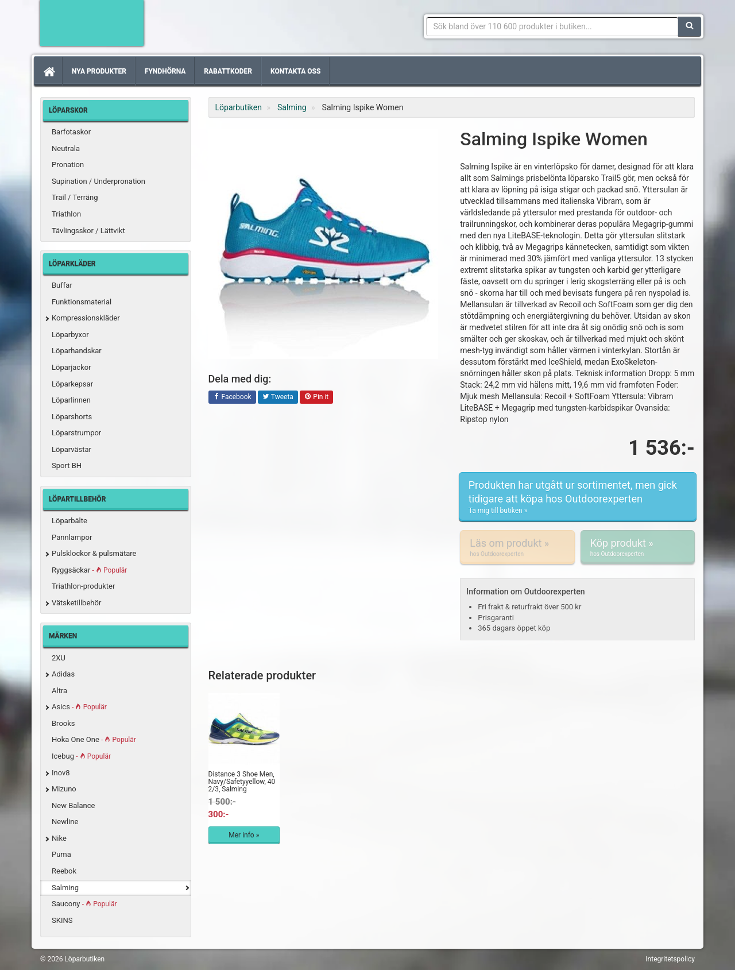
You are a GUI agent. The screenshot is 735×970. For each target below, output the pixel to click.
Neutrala (66, 148)
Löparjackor (71, 367)
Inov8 (61, 772)
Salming (65, 887)
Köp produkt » (637, 547)
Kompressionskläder (86, 318)
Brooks (63, 723)
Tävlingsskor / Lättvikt (88, 230)
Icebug (81, 756)
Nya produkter (99, 71)
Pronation (68, 164)
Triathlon (66, 214)
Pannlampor (72, 537)
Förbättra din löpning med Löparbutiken (92, 23)
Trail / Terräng (75, 197)
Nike (59, 838)
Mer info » (244, 835)
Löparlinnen (71, 400)
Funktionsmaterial (81, 301)
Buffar (62, 285)
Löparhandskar (77, 350)
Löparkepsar (72, 384)
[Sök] (689, 26)
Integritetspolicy (670, 959)
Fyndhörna (165, 71)
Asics (79, 706)
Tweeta (277, 397)
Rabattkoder (228, 71)
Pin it (316, 397)
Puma (61, 854)
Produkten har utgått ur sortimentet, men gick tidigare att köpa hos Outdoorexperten (578, 497)
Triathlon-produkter (83, 586)
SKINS (62, 920)
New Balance (73, 805)
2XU (58, 658)
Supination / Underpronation (98, 181)
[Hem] (48, 71)
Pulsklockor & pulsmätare (94, 553)
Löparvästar (71, 449)
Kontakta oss (295, 71)
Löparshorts (72, 416)
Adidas (63, 674)
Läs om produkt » (517, 547)
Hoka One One (94, 739)
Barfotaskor (71, 131)
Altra (59, 690)
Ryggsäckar (89, 570)
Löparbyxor (70, 334)
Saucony (84, 903)
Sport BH (67, 465)
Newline (65, 821)
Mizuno (64, 788)
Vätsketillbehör (76, 602)
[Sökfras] (552, 26)
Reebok (64, 871)
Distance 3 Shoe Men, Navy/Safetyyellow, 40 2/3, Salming (242, 781)
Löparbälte (69, 520)
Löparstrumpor (76, 432)
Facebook (232, 397)
